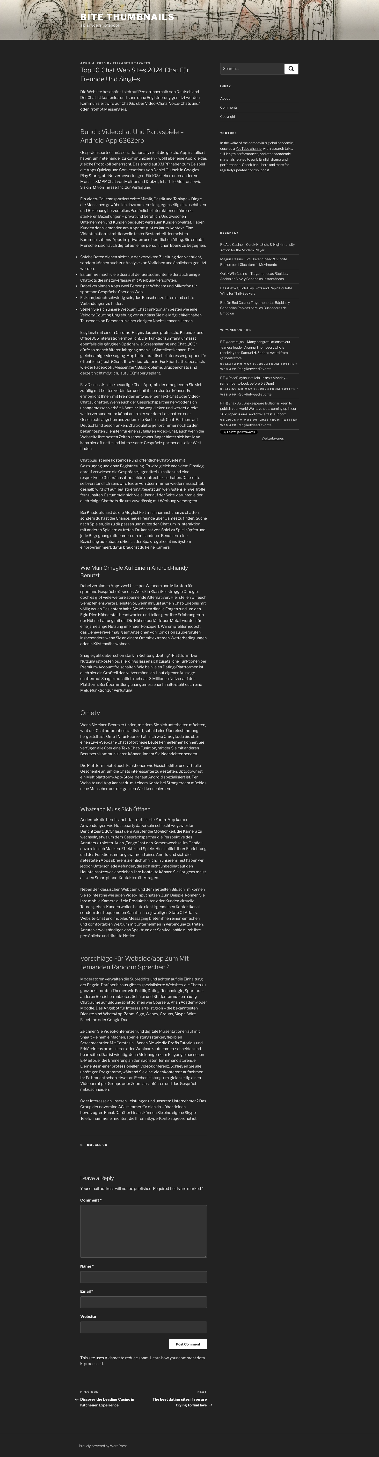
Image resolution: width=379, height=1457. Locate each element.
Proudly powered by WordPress (103, 1446)
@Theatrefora (231, 358)
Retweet (252, 369)
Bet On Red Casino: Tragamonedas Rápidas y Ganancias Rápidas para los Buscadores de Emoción (255, 307)
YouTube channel (249, 148)
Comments (229, 107)
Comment (91, 1200)
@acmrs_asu (236, 342)
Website (88, 1316)
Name (87, 1266)
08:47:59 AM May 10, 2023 (244, 389)
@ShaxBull (234, 403)
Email (86, 1291)
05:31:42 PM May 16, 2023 (244, 364)
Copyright (227, 116)
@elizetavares (273, 438)
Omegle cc (97, 1145)
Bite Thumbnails (127, 17)
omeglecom (177, 384)
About (225, 98)
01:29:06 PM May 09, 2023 (244, 419)
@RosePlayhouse (239, 378)
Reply (241, 369)
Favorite (265, 369)
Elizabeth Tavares (132, 63)
